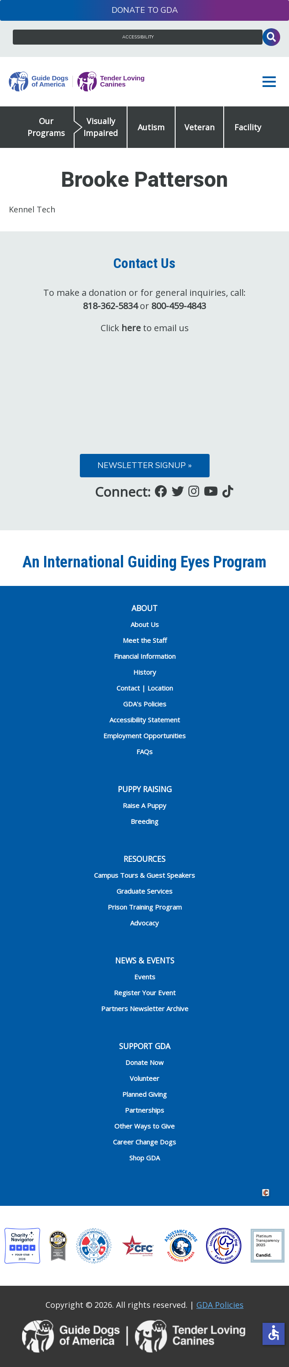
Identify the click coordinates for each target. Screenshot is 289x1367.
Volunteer (144, 1078)
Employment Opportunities (144, 735)
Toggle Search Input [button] (271, 37)
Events (144, 976)
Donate (128, 10)
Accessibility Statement (144, 719)
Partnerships (144, 1110)
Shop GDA (144, 1157)
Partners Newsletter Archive (144, 1008)
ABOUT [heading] (144, 608)
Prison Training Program (145, 907)
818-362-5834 (110, 306)
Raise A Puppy (144, 805)
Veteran (199, 127)
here (131, 328)
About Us (145, 624)
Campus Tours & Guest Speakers (144, 875)
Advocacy (144, 922)
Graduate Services (144, 891)
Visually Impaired (100, 127)
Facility (247, 127)
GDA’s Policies (144, 703)
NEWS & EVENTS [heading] (144, 960)
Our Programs (46, 127)
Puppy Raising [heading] (145, 789)
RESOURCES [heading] (144, 858)
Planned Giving (144, 1094)
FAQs (144, 751)
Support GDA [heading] (144, 1046)
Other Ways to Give (144, 1126)
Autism (151, 127)
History (144, 672)
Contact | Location (144, 688)
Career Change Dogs (144, 1141)
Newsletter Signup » (145, 465)
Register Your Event (145, 992)
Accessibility (138, 37)
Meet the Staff (145, 640)
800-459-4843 (178, 306)
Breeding (144, 821)
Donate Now (144, 1062)
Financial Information (145, 656)
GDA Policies (220, 1304)
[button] (271, 81)
